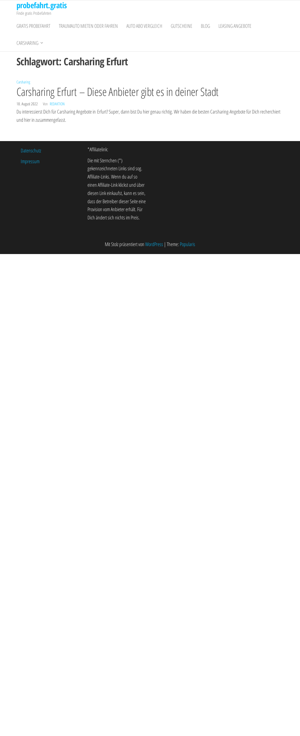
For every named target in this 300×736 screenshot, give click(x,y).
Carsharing (27, 42)
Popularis (187, 244)
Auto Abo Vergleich (144, 25)
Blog (205, 25)
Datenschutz (31, 150)
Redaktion (57, 103)
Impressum (30, 161)
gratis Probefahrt (33, 25)
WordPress (154, 244)
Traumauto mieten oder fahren (88, 25)
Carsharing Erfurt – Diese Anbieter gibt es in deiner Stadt (117, 91)
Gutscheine (181, 25)
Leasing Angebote (234, 25)
